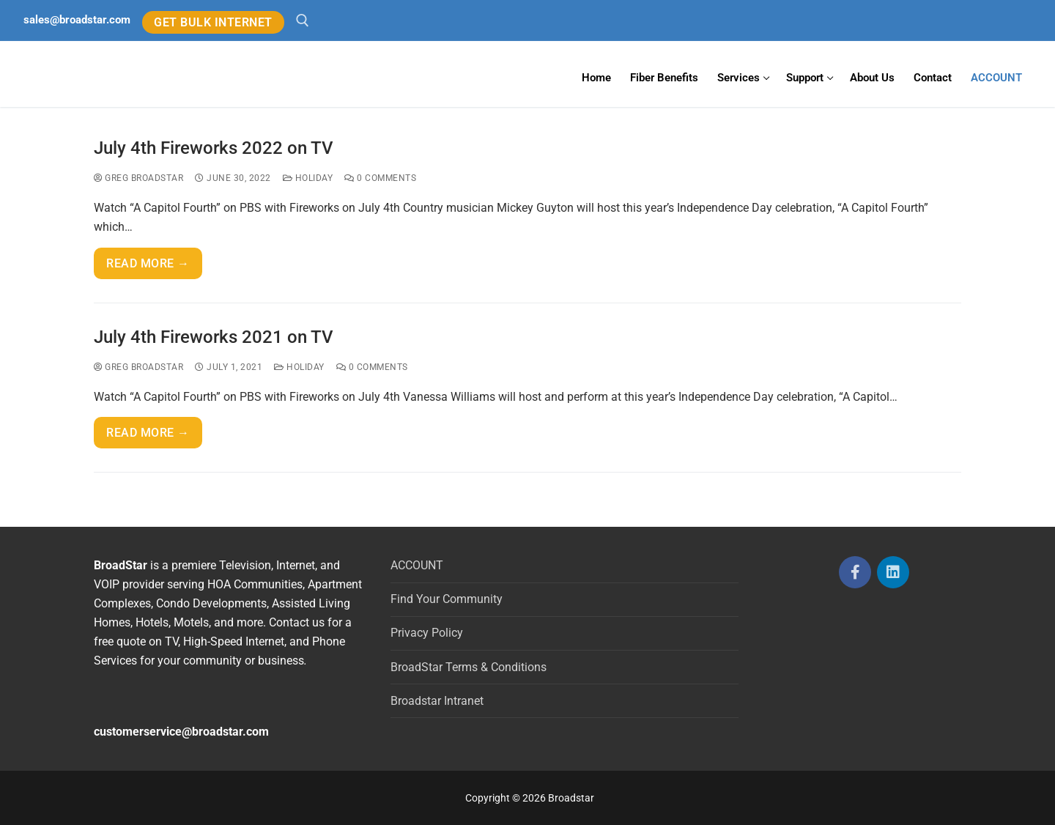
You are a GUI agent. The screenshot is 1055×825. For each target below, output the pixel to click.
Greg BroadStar (138, 178)
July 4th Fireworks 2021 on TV (213, 337)
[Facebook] (855, 572)
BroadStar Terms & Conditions (468, 667)
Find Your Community (446, 599)
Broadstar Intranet (437, 701)
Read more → (148, 263)
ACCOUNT (416, 565)
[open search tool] (302, 20)
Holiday (308, 178)
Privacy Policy (426, 633)
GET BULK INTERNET (213, 22)
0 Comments (380, 178)
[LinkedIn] (893, 572)
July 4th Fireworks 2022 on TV (213, 148)
